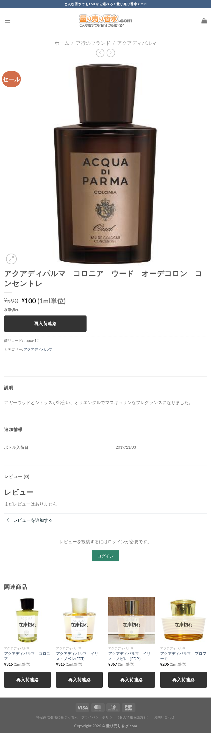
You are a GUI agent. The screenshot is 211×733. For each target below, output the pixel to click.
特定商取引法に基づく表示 (57, 717)
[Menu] (7, 20)
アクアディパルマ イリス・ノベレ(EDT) (77, 656)
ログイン (105, 555)
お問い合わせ (164, 717)
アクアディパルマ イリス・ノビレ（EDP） (129, 656)
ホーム (61, 43)
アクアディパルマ (137, 43)
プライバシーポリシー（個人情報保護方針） (116, 717)
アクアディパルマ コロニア (27, 656)
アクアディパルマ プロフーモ (183, 656)
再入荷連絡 (45, 323)
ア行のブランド (93, 43)
